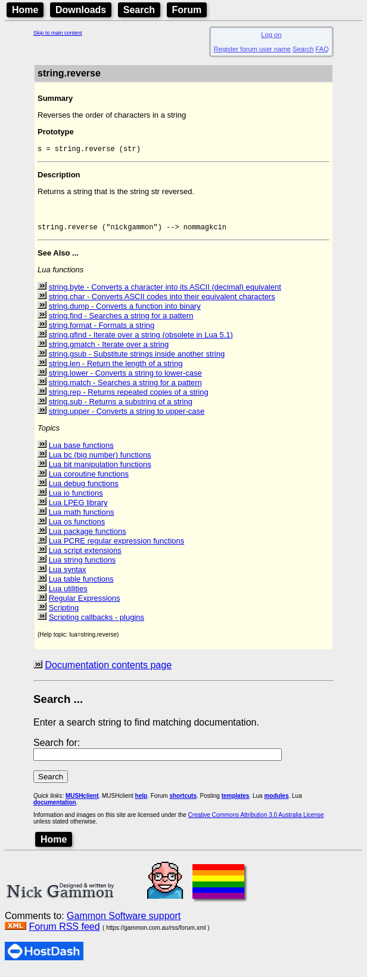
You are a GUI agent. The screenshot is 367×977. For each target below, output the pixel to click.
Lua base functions (81, 450)
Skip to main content (57, 33)
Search (139, 10)
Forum (187, 10)
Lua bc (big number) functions (100, 459)
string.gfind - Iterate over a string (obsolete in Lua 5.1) (141, 339)
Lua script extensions (85, 555)
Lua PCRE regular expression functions (117, 545)
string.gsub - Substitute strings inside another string (137, 358)
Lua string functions (82, 564)
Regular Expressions (84, 602)
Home (25, 10)
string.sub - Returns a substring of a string (120, 406)
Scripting (64, 612)
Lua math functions (81, 516)
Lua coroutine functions (89, 478)
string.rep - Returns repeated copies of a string (129, 396)
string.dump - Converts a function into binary (125, 310)
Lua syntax (67, 574)
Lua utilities (68, 593)
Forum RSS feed (64, 931)
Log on (271, 34)
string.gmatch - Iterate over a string (109, 349)
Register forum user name (252, 49)
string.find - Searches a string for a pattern (121, 320)
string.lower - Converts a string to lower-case (125, 377)
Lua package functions (87, 535)
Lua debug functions (84, 488)
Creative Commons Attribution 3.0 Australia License (256, 819)
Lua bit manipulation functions (100, 469)
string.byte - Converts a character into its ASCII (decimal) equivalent (165, 291)
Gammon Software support (124, 920)
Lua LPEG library (78, 507)
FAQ (322, 49)
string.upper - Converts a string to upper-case (127, 415)
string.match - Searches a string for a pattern (125, 387)
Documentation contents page (108, 670)
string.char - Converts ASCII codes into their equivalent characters (162, 301)
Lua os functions (77, 526)
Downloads (80, 10)
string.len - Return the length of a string (116, 368)
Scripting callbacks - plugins (96, 621)
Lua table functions (81, 583)
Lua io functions (76, 497)
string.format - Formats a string (102, 329)
